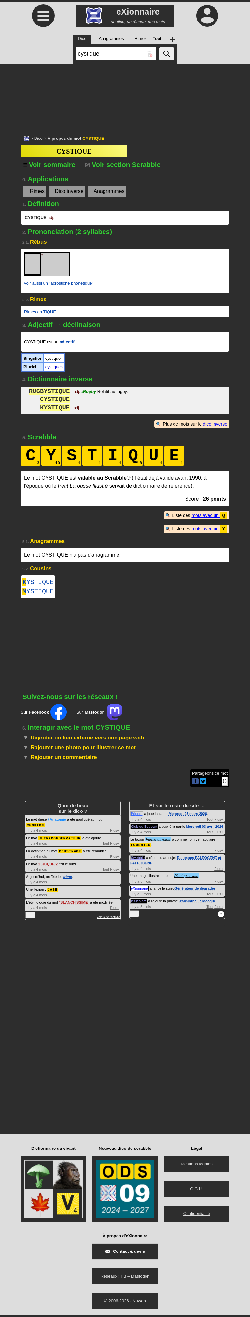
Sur (44, 714)
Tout (105, 845)
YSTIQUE (38, 582)
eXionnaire (139, 890)
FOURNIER (141, 846)
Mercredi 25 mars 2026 (188, 816)
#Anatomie (57, 821)
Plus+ (114, 832)
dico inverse (215, 424)
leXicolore (138, 903)
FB (123, 1277)
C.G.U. (196, 1190)
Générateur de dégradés (195, 890)
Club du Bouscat (144, 828)
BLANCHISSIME (74, 903)
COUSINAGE (70, 852)
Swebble (138, 859)
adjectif (67, 341)
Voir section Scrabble (122, 164)
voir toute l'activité (108, 917)
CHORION (35, 826)
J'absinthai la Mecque (197, 903)
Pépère (136, 816)
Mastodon (140, 1277)
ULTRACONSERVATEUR (60, 839)
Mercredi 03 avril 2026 (204, 828)
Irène (67, 878)
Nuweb (139, 1302)
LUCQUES (48, 865)
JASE (52, 890)
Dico (38, 138)
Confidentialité (196, 1215)
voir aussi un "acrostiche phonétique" (58, 283)
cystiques (54, 366)
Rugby (88, 392)
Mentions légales (197, 1165)
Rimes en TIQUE (40, 311)
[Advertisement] (125, 96)
